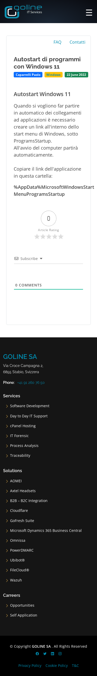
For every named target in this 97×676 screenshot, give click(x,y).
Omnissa (17, 540)
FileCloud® (19, 570)
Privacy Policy (29, 665)
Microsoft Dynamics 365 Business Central (46, 530)
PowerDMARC (22, 550)
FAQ (57, 42)
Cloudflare (19, 510)
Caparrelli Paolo (28, 74)
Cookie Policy (57, 665)
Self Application (23, 615)
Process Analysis (24, 445)
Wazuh (16, 580)
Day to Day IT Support (29, 416)
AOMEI (16, 481)
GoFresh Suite (22, 521)
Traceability (20, 455)
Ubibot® (17, 560)
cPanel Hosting (23, 426)
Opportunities (22, 605)
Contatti (77, 42)
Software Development (29, 406)
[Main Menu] (89, 11)
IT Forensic (19, 436)
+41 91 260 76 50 (31, 382)
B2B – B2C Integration (29, 501)
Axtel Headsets (23, 491)
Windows (53, 74)
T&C (75, 665)
